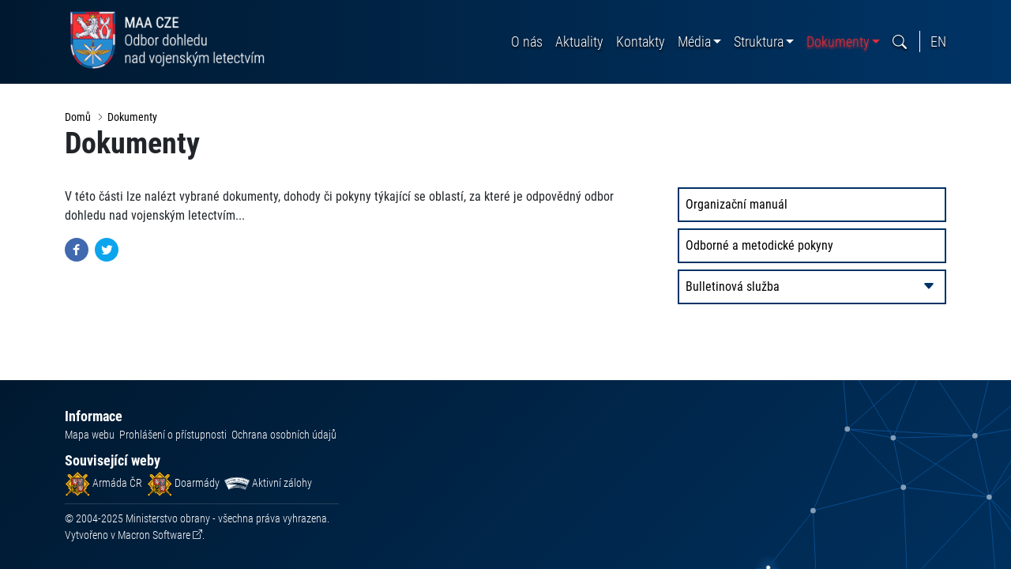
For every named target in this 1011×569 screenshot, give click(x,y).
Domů (78, 117)
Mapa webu (90, 434)
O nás (527, 41)
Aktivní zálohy (268, 483)
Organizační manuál (736, 204)
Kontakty (640, 41)
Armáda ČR (103, 483)
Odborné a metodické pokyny (759, 245)
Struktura (759, 41)
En (938, 41)
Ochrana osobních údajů (283, 434)
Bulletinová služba (733, 286)
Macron (154, 535)
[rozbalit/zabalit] (928, 286)
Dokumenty (838, 41)
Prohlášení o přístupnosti (173, 434)
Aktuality (579, 41)
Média (694, 41)
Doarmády (183, 483)
